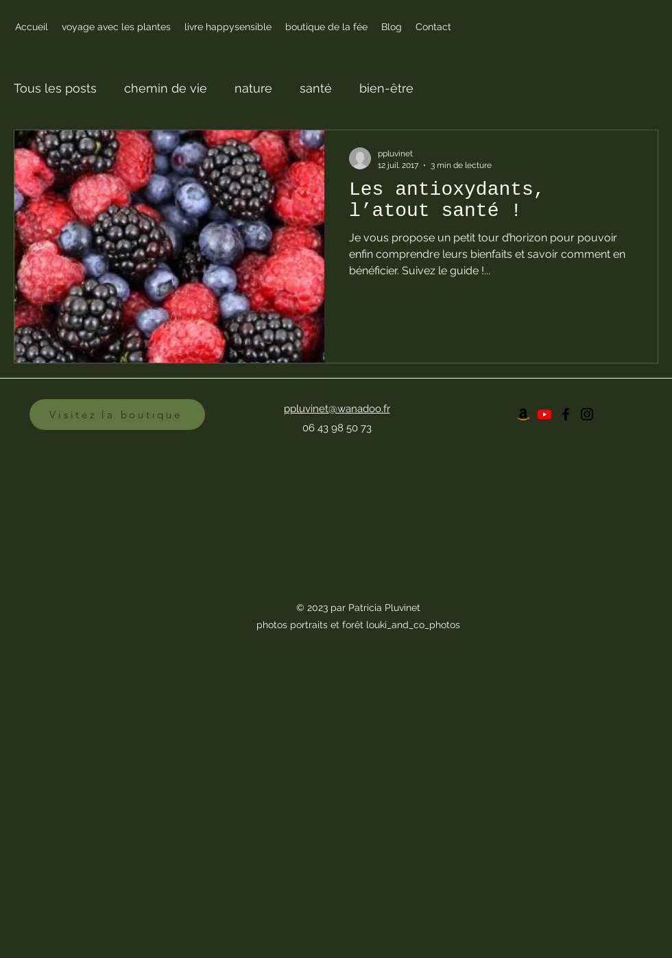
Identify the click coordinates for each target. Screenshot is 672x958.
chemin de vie (165, 88)
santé (316, 88)
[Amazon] (523, 414)
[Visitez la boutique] (117, 414)
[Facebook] (565, 414)
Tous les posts (55, 88)
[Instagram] (587, 414)
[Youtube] (544, 414)
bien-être (386, 88)
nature (253, 88)
